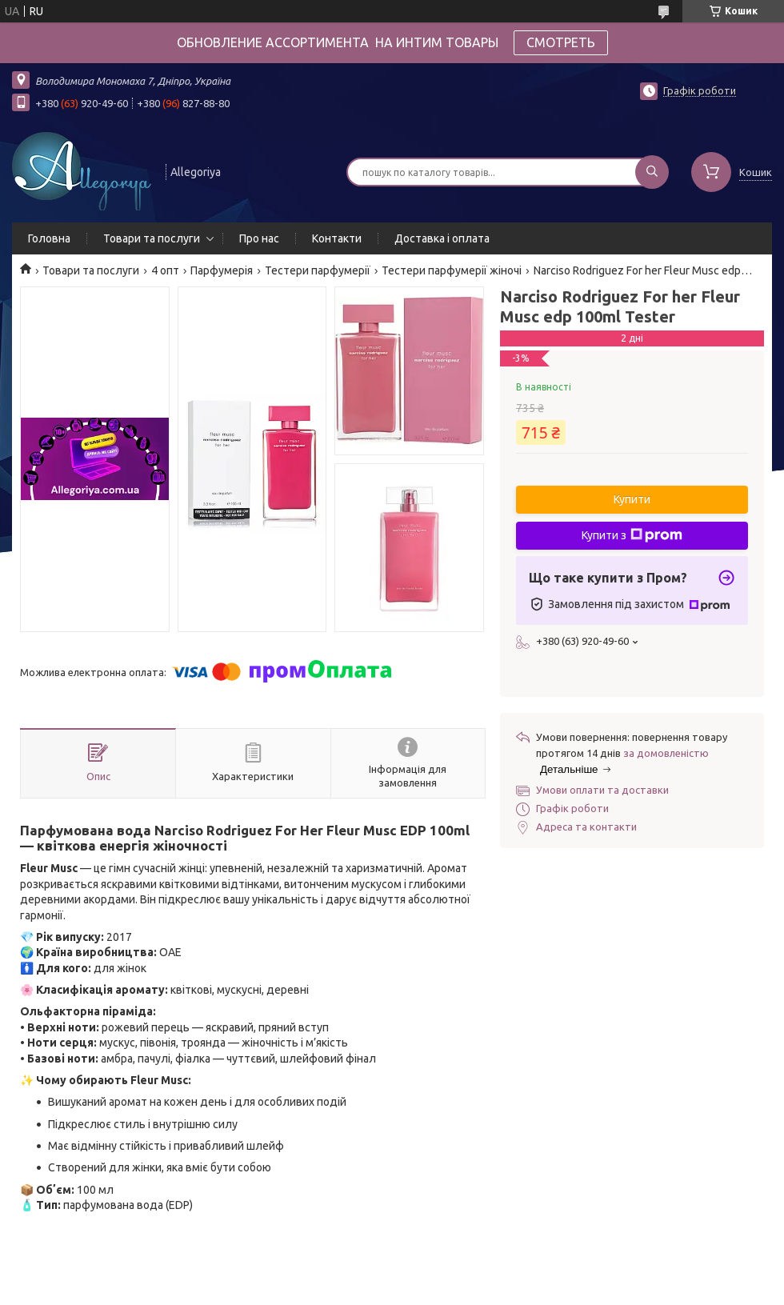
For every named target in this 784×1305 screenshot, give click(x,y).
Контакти (337, 238)
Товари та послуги (151, 238)
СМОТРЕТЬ (560, 42)
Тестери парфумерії (317, 270)
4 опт (165, 270)
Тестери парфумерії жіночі (452, 270)
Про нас (259, 238)
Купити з (632, 535)
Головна (49, 238)
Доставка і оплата (442, 238)
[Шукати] (652, 172)
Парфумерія (221, 270)
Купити (632, 499)
